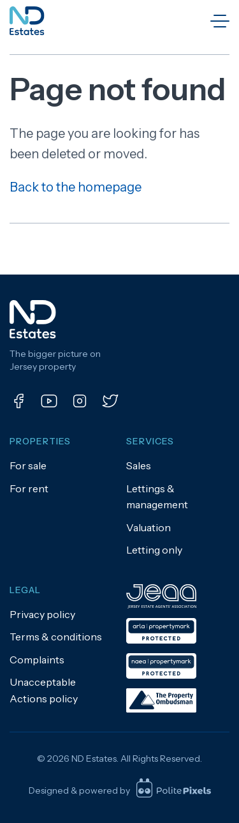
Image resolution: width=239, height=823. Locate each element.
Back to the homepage (75, 187)
